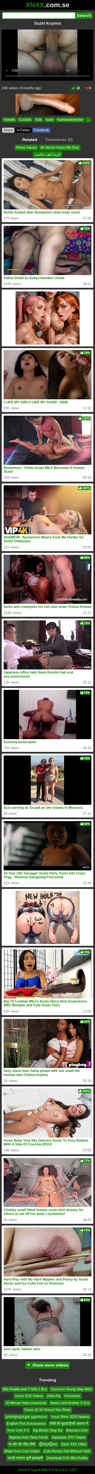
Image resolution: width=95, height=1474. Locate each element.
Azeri (49, 119)
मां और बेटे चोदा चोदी (22, 1444)
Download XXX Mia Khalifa (67, 1458)
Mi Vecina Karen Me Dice (60, 147)
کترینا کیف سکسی (47, 154)
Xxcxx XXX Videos (29, 1396)
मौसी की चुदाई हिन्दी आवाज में (69, 1423)
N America (72, 1396)
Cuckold (25, 119)
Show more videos (47, 1365)
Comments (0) (59, 139)
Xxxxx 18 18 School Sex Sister (47, 1410)
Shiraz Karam (26, 147)
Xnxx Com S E (18, 1430)
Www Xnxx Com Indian (22, 1451)
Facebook (41, 130)
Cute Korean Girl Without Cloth (67, 1451)
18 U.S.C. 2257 (65, 1470)
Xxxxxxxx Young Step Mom (71, 1389)
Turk (38, 119)
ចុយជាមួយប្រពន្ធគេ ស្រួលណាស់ (26, 1416)
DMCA (46, 1470)
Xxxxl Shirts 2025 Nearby (70, 1416)
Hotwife (9, 119)
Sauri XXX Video (73, 1444)
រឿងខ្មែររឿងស (48, 1444)
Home (22, 1470)
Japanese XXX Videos (69, 1437)
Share (8, 130)
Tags (34, 1470)
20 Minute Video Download (26, 1403)
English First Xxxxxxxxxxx (26, 1423)
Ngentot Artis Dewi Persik (28, 1437)
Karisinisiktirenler (70, 119)
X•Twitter (23, 130)
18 (76, 88)
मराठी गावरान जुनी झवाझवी (25, 1458)
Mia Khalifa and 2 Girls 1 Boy (25, 1389)
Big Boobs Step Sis (47, 1430)
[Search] (38, 15)
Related (29, 139)
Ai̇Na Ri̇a (54, 1396)
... (88, 119)
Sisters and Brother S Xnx (69, 1403)
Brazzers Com (77, 1430)
